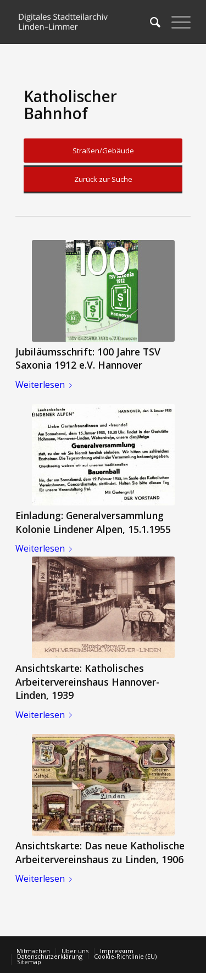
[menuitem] (149, 22)
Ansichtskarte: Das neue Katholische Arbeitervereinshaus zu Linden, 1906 (100, 852)
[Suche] (149, 22)
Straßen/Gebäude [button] (103, 150)
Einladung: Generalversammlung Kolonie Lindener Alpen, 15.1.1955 (93, 522)
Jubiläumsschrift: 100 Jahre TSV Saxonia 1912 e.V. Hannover (87, 358)
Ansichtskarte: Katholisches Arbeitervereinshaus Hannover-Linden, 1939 (87, 681)
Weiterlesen (45, 385)
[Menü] (175, 22)
